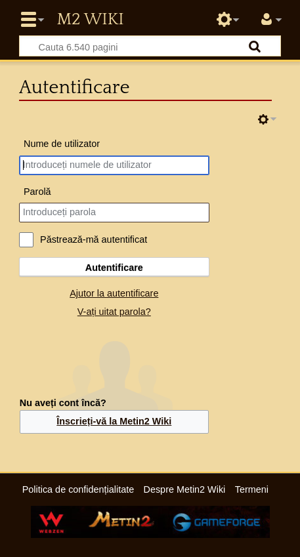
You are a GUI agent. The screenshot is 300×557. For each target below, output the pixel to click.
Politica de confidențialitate (78, 489)
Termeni (251, 489)
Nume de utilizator (62, 143)
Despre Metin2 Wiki (185, 489)
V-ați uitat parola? (114, 311)
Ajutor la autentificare (114, 293)
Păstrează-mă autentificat (93, 239)
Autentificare (114, 267)
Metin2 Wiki (89, 19)
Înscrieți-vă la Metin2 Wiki (113, 421)
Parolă (37, 191)
